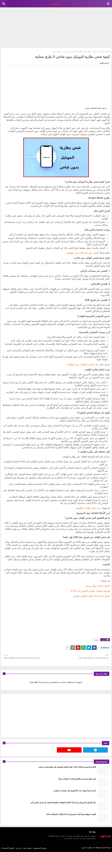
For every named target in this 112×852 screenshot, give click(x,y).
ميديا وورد (84, 847)
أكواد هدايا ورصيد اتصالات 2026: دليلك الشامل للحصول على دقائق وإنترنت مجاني (67, 767)
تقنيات (94, 51)
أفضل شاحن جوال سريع (98, 585)
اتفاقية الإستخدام (7, 848)
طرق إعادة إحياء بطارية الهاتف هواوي (91, 595)
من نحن (19, 848)
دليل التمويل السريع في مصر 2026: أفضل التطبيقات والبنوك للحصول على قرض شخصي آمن (63, 802)
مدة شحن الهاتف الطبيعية (88, 507)
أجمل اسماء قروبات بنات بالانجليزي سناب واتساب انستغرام (75, 790)
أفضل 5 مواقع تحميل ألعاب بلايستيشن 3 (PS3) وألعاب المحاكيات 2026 (71, 814)
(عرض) (87, 108)
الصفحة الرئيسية (104, 51)
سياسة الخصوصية (40, 848)
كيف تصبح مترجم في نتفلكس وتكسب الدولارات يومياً (77, 779)
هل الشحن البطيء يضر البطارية (82, 364)
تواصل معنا (27, 848)
